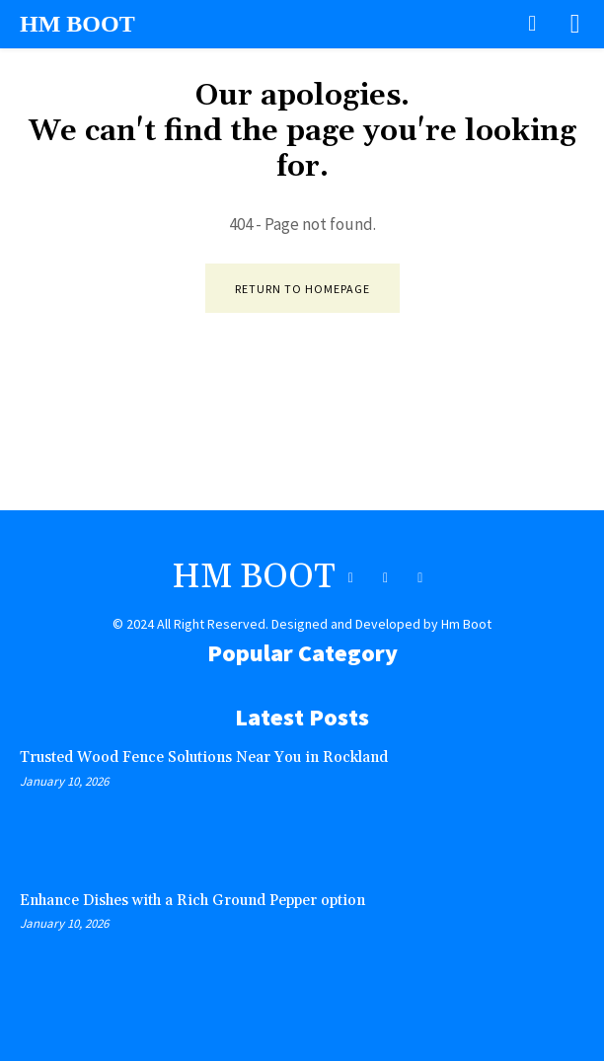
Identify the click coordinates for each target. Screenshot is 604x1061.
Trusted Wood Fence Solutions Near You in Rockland (204, 757)
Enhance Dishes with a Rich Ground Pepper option (192, 900)
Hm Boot (466, 624)
